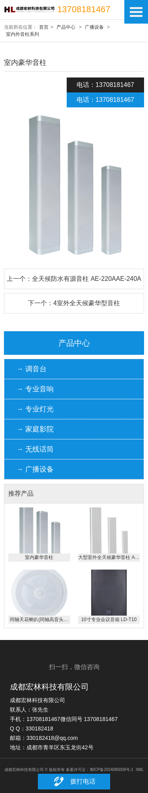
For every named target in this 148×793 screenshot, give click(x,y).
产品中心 (65, 27)
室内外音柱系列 (22, 34)
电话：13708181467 (105, 84)
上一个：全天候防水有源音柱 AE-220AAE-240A (74, 278)
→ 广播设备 (35, 469)
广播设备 (94, 27)
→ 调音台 (31, 369)
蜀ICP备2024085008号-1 (111, 769)
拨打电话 (74, 781)
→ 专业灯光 (35, 409)
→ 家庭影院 (35, 429)
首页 (44, 27)
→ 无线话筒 (35, 449)
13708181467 (84, 9)
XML (139, 769)
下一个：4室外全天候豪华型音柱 (74, 303)
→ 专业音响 (35, 389)
